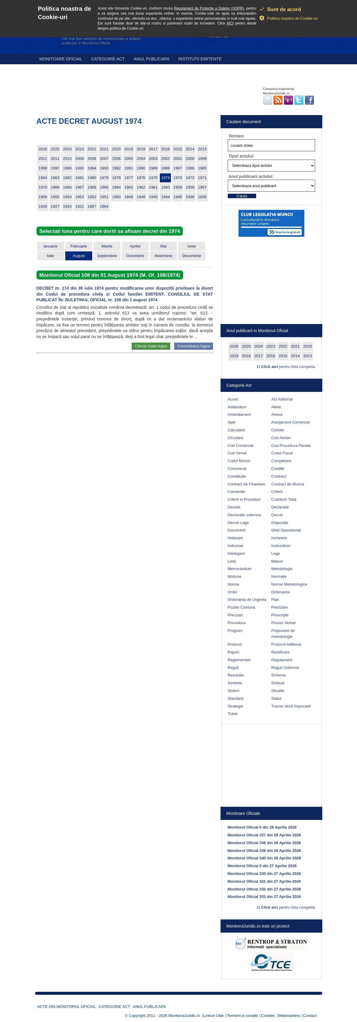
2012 (43, 158)
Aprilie (135, 246)
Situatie (277, 690)
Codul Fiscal (282, 453)
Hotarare (235, 538)
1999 (202, 158)
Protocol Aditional (286, 644)
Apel (232, 422)
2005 (128, 158)
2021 (104, 149)
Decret (277, 515)
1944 (165, 197)
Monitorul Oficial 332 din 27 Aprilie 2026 (264, 889)
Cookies (268, 1015)
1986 (190, 168)
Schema (278, 675)
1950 (116, 197)
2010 (67, 158)
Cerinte (277, 430)
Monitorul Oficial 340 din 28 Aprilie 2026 (264, 858)
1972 (190, 177)
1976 (141, 177)
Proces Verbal (283, 623)
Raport (233, 652)
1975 (153, 177)
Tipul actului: (242, 156)
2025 (55, 149)
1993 (104, 168)
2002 (165, 158)
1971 (202, 177)
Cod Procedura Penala (291, 445)
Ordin (232, 592)
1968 (67, 187)
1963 (128, 187)
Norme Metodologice (289, 584)
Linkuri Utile (213, 1015)
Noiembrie (163, 255)
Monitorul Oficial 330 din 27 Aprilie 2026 (264, 873)
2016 (165, 149)
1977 (128, 177)
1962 (141, 187)
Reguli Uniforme (285, 667)
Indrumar (235, 545)
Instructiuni (280, 545)
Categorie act (108, 58)
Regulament (281, 660)
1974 (165, 177)
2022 (92, 149)
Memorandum (240, 568)
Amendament (239, 414)
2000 (190, 158)
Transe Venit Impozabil (291, 706)
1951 (104, 197)
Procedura (237, 623)
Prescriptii (279, 615)
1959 (178, 187)
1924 (67, 206)
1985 (202, 168)
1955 (55, 197)
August (79, 255)
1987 (178, 168)
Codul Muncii (239, 461)
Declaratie (280, 507)
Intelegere (236, 553)
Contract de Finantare (246, 484)
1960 (165, 187)
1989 (153, 168)
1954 (67, 197)
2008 (92, 158)
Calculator (236, 430)
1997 (55, 168)
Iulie (50, 255)
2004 (141, 158)
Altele (276, 407)
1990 (141, 168)
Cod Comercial (240, 445)
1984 (43, 177)
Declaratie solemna (244, 515)
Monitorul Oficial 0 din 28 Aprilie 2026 (262, 827)
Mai (163, 246)
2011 (55, 158)
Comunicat (237, 468)
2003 (153, 158)
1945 (153, 197)
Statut (276, 698)
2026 (43, 149)
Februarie (78, 246)
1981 (79, 177)
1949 (128, 197)
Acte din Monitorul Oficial (66, 1006)
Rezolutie (236, 675)
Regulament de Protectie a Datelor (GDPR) (209, 8)
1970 (43, 187)
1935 (202, 197)
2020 (116, 149)
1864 (104, 206)
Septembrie (107, 255)
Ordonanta (280, 592)
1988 (165, 168)
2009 (79, 158)
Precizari (235, 615)
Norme (233, 584)
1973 (178, 177)
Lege (275, 553)
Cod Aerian (281, 438)
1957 (202, 187)
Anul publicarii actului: (251, 176)
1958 (190, 187)
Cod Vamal (237, 453)
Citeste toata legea (151, 346)
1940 (178, 197)
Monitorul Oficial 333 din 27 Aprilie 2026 (264, 896)
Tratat (233, 713)
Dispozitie (279, 522)
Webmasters (289, 1015)
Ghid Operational (286, 530)
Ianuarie (50, 246)
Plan (275, 599)
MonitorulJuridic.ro (184, 1015)
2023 (79, 149)
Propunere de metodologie (283, 633)
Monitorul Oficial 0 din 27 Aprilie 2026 (262, 866)
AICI (230, 23)
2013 (202, 149)
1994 (92, 168)
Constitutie (237, 476)
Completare (281, 461)
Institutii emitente (199, 58)
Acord (233, 399)
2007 (104, 158)
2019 (128, 149)
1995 (79, 168)
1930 (43, 206)
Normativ (279, 576)
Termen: (237, 136)
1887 (92, 206)
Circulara (235, 438)
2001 (178, 158)
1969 (55, 187)
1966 (92, 187)
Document (236, 530)
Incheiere (279, 538)
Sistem (234, 690)
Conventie (236, 491)
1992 (116, 168)
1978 (116, 177)
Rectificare (280, 652)
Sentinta (235, 683)
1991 (128, 168)
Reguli (233, 667)
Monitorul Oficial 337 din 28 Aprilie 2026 (264, 835)
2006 (116, 158)
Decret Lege (238, 522)
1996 (67, 168)
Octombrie (135, 255)
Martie (106, 246)
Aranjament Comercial (290, 422)
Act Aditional (282, 399)
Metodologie (282, 568)
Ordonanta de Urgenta (247, 599)
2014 (190, 149)
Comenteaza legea (193, 346)
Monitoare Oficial (61, 58)
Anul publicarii (151, 58)
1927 (55, 206)
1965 (104, 187)
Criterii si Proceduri (244, 499)
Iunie (192, 246)
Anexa (276, 414)
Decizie (234, 507)
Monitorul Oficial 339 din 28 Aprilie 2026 (264, 850)
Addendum (237, 407)
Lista (232, 561)
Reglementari (239, 660)
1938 (190, 197)
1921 (79, 206)
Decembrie (191, 255)
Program (235, 630)
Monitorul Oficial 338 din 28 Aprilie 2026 (264, 843)
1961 (153, 187)
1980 (92, 177)
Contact (310, 1015)
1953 (79, 197)
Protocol (235, 644)
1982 (67, 177)
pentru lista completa (288, 366)
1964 (116, 187)
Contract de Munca (287, 484)
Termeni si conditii (242, 1015)
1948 (141, 197)
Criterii (277, 491)
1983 (55, 177)
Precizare (279, 607)
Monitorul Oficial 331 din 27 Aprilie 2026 (264, 881)
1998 (43, 168)
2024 (67, 149)
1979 (104, 177)
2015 (178, 149)
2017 (153, 149)
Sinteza (277, 683)
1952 (92, 197)
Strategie (235, 706)
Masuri (277, 561)
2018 (141, 149)
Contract (278, 476)
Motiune (234, 576)
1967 (79, 187)
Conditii (277, 468)
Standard (236, 698)
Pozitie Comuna (241, 607)
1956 (43, 197)
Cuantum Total (284, 499)
